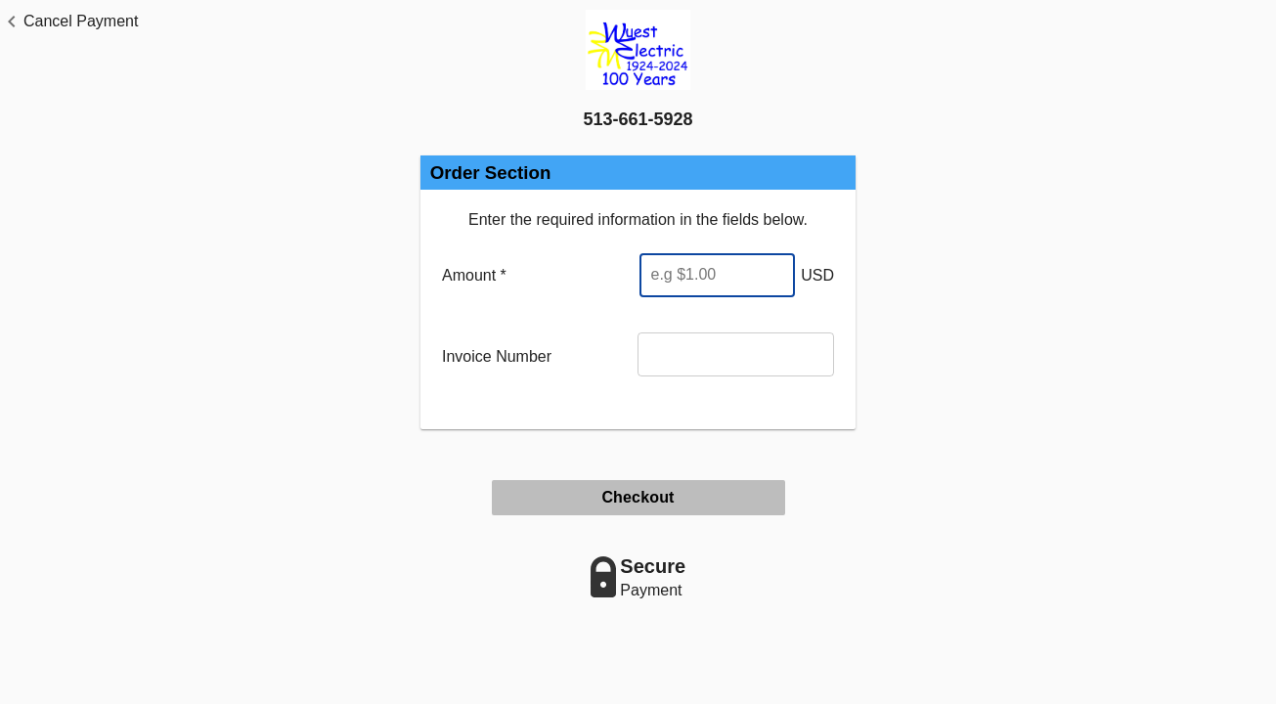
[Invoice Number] (736, 354)
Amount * (474, 275)
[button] (69, 21)
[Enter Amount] (716, 275)
